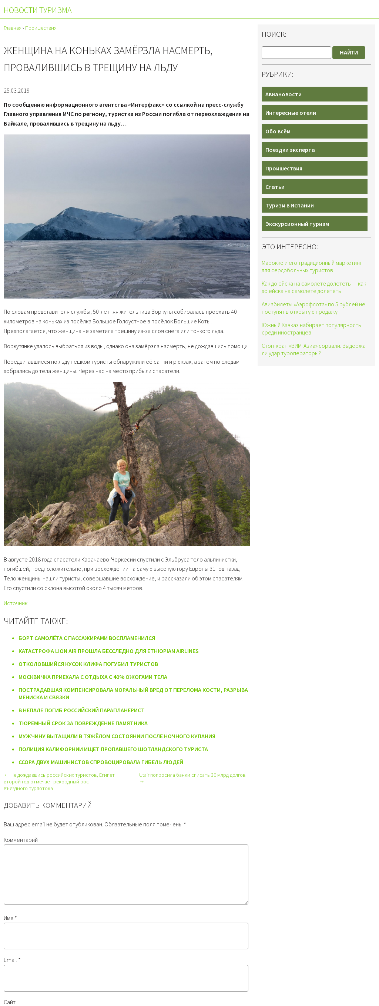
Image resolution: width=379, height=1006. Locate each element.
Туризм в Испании (289, 205)
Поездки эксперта (290, 149)
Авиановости (283, 94)
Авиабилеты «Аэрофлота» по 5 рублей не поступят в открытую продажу (313, 307)
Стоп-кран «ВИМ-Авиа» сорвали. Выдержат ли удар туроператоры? (315, 349)
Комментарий (21, 839)
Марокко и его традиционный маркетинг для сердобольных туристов (312, 266)
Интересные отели (290, 112)
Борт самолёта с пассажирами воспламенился (87, 638)
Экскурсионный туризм (297, 223)
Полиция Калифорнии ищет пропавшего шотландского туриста (113, 749)
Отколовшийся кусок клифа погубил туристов (88, 663)
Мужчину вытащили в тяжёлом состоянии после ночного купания (117, 736)
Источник (15, 603)
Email (12, 968)
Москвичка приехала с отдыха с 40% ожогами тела (93, 676)
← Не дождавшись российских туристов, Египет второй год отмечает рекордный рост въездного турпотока (59, 782)
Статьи (275, 186)
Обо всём (278, 131)
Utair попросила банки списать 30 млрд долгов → (192, 778)
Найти (349, 53)
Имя (10, 926)
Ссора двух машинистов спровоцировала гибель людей (101, 762)
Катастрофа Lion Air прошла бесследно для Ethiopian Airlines (109, 650)
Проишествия (283, 168)
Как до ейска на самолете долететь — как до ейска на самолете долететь (314, 287)
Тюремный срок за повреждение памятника (83, 723)
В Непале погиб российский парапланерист (82, 710)
